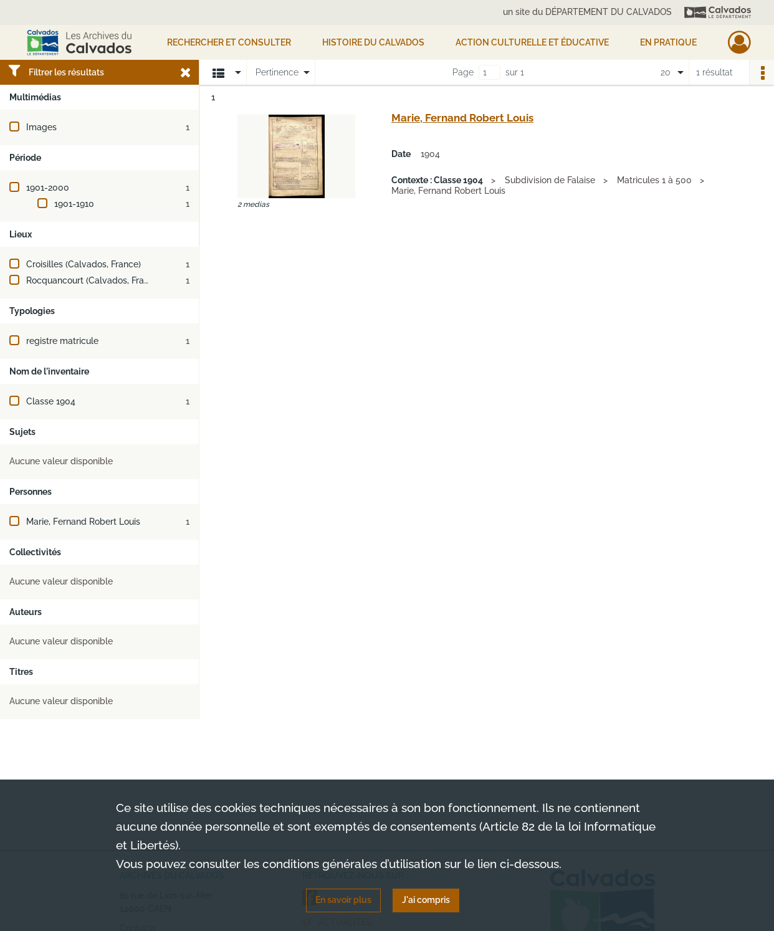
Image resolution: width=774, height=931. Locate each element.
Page (463, 72)
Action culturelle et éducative (532, 42)
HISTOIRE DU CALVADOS (373, 42)
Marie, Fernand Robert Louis (83, 522)
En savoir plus (343, 900)
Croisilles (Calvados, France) (83, 264)
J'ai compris (426, 900)
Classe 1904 (50, 401)
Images (41, 127)
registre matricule (62, 341)
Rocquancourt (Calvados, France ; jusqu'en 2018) (124, 280)
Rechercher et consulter (229, 42)
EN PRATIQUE (668, 42)
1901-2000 (47, 188)
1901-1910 (74, 204)
